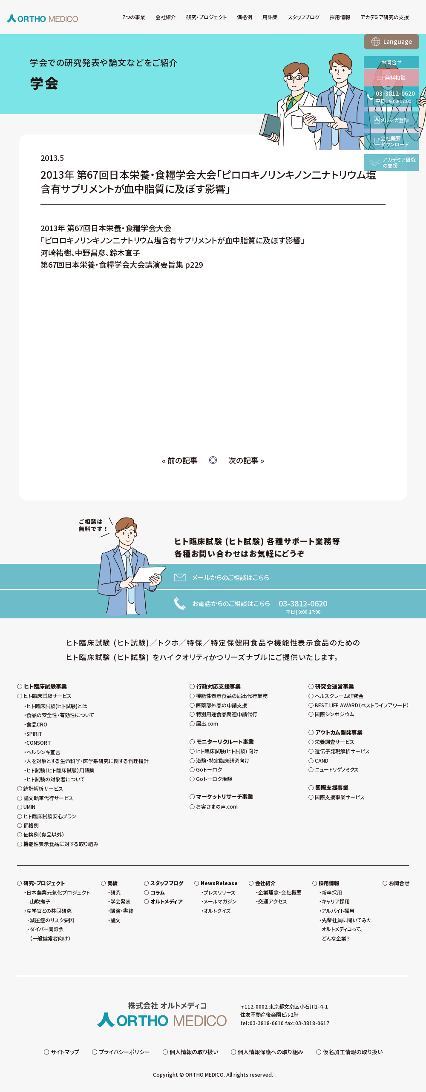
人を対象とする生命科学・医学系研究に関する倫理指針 (87, 760)
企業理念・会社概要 (280, 892)
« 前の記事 (180, 460)
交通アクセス (272, 901)
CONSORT (38, 742)
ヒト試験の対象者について (55, 779)
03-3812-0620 (303, 603)
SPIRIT (34, 733)
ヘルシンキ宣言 (43, 751)
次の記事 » (246, 460)
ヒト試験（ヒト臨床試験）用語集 (60, 770)
